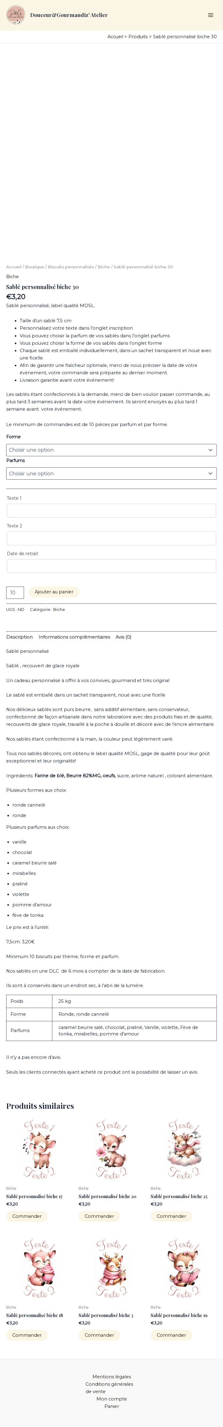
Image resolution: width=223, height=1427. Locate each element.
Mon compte (111, 1399)
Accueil (13, 266)
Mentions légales (111, 1377)
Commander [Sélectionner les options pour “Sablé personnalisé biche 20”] (99, 1216)
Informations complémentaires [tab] (74, 637)
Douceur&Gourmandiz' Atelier (69, 14)
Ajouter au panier (54, 592)
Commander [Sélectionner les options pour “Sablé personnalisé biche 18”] (27, 1335)
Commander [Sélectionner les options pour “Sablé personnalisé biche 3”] (99, 1335)
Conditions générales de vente (109, 1387)
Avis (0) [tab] (123, 637)
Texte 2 (14, 526)
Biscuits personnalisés (71, 266)
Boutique (34, 266)
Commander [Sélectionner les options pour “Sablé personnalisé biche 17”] (27, 1216)
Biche (104, 266)
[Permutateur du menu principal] (211, 15)
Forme (13, 437)
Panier (111, 1406)
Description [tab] (19, 637)
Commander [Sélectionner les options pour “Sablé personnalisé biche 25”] (171, 1216)
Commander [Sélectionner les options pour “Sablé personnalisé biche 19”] (171, 1335)
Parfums (15, 460)
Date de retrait (22, 553)
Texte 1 (14, 498)
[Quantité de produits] (15, 593)
